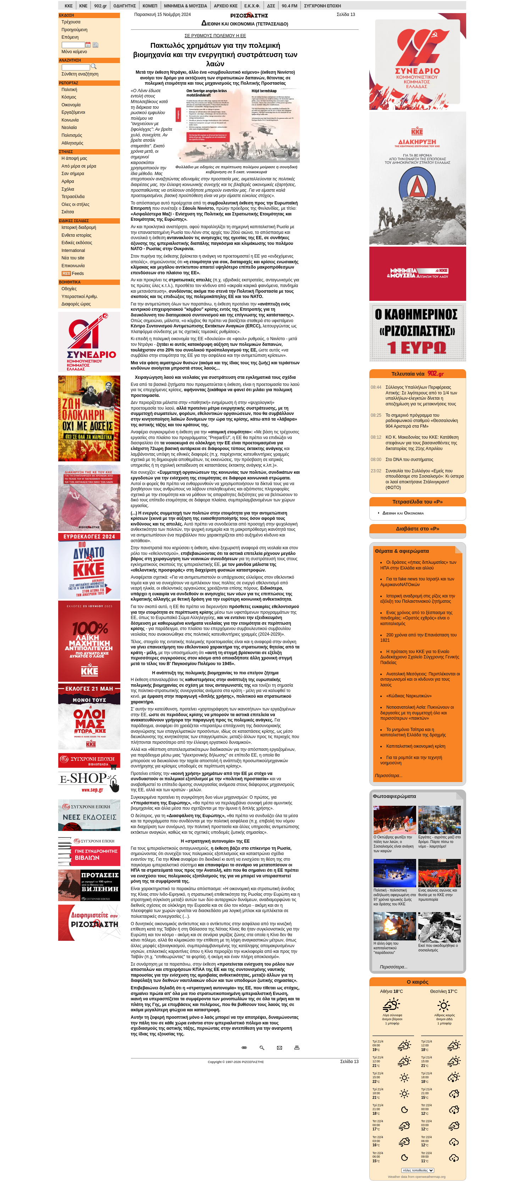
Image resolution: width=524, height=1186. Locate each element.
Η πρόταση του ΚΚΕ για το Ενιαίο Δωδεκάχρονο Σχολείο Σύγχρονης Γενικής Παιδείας (419, 657)
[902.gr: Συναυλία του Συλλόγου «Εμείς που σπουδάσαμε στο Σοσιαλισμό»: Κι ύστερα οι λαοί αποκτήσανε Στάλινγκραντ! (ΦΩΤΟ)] (376, 470)
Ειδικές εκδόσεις (77, 242)
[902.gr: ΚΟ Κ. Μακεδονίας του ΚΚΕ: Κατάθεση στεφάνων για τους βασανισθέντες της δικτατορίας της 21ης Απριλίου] (376, 437)
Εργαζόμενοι (74, 112)
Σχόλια (68, 189)
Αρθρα (68, 181)
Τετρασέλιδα (73, 196)
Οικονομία (71, 104)
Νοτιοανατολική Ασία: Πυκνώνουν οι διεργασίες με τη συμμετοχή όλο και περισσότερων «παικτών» (417, 713)
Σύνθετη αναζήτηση (80, 74)
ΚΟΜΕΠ (150, 6)
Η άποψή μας (74, 158)
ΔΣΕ (271, 6)
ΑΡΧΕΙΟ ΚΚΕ (226, 6)
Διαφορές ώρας (76, 304)
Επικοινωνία (73, 265)
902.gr (100, 6)
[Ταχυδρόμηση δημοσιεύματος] (279, 1048)
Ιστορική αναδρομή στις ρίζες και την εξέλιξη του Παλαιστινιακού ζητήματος (417, 599)
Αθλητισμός (72, 143)
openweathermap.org (430, 1177)
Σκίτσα (68, 211)
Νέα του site (73, 257)
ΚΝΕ (83, 6)
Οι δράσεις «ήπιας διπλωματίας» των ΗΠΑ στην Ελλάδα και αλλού (418, 565)
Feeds (73, 273)
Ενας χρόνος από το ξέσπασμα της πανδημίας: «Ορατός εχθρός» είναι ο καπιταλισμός (416, 618)
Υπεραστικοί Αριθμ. (80, 296)
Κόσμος (69, 97)
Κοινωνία (70, 120)
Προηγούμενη (75, 29)
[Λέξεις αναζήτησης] (76, 67)
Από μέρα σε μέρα (79, 166)
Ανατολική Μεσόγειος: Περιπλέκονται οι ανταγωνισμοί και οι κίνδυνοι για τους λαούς (420, 679)
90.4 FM (289, 6)
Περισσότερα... (389, 775)
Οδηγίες (69, 288)
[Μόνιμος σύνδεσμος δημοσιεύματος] (247, 1048)
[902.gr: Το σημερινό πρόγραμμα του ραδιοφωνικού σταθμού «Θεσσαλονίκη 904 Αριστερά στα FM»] (376, 415)
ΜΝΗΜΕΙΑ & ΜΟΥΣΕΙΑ (185, 6)
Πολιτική (69, 89)
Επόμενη (70, 37)
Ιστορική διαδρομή (79, 227)
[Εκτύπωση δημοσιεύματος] (294, 1048)
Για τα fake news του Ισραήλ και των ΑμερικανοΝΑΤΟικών (417, 582)
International (73, 250)
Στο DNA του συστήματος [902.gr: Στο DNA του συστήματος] (409, 459)
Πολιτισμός (72, 135)
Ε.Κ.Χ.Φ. (252, 6)
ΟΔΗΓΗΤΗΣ (125, 6)
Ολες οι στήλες (75, 204)
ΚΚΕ (69, 6)
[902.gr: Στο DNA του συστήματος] (376, 459)
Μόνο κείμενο (74, 51)
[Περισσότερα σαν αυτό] (261, 1048)
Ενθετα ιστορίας (77, 235)
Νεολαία (69, 127)
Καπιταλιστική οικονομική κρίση (415, 746)
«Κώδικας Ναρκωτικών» (409, 695)
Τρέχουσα (71, 21)
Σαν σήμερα (73, 173)
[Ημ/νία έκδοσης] (73, 45)
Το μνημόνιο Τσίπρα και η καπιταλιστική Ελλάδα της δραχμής (413, 732)
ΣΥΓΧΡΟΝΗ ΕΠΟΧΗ (322, 6)
